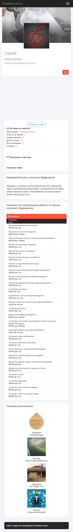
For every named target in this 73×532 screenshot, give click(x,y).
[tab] (36, 216)
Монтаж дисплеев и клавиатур (22, 251)
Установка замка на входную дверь (24, 394)
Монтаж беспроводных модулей (22, 244)
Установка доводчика (18, 381)
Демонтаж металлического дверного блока (27, 368)
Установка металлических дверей (23, 387)
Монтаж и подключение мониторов (23, 264)
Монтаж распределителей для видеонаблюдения (30, 283)
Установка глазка (16, 374)
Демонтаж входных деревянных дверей (26, 355)
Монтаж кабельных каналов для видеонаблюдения (31, 302)
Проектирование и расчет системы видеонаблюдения (32, 238)
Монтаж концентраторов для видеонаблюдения (29, 270)
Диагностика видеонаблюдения (22, 315)
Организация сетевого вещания (22, 232)
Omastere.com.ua (12, 3)
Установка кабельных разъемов (22, 343)
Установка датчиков (17, 308)
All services (13, 216)
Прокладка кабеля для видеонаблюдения (26, 330)
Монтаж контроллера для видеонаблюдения (28, 276)
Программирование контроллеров (23, 225)
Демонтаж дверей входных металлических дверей (30, 362)
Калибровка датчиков (18, 289)
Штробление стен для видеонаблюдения (26, 295)
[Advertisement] (36, 98)
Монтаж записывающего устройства (24, 257)
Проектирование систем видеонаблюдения (27, 349)
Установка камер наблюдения (21, 336)
